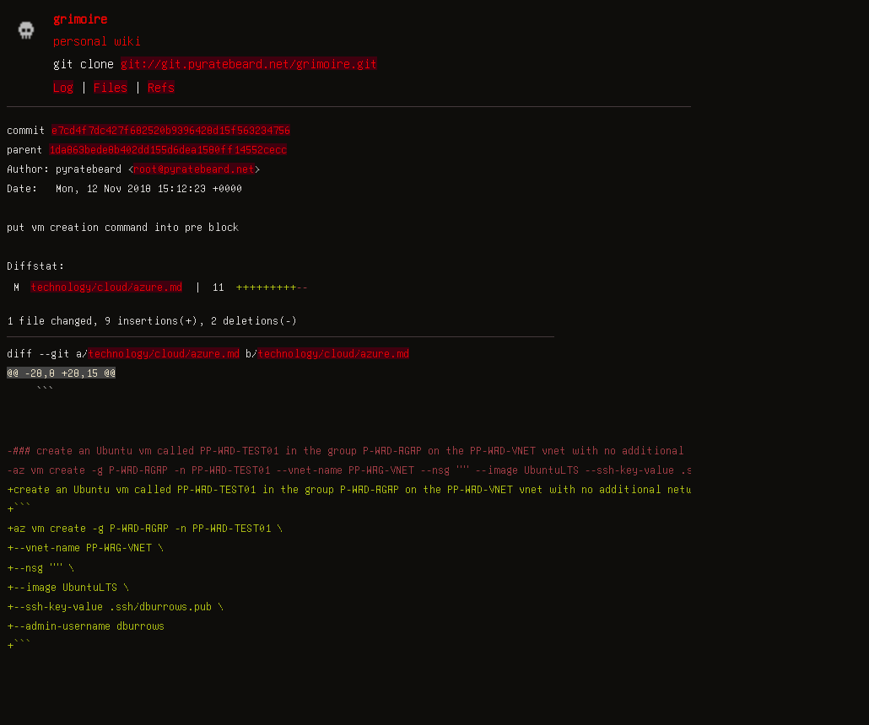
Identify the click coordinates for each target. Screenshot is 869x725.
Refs (161, 87)
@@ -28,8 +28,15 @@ (61, 373)
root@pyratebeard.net (194, 169)
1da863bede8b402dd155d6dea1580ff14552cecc (168, 149)
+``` (19, 508)
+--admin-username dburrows (86, 625)
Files (110, 87)
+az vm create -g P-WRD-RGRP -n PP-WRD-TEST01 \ (145, 528)
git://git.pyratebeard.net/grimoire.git (249, 63)
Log (63, 87)
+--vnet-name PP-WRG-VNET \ (85, 547)
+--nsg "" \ (40, 567)
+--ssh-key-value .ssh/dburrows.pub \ (115, 606)
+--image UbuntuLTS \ (68, 587)
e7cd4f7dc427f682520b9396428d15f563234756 (170, 130)
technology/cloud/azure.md (106, 287)
